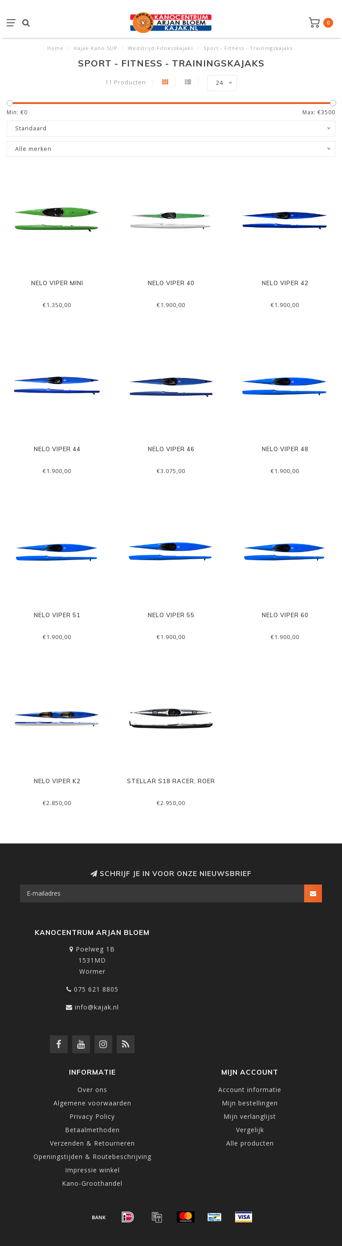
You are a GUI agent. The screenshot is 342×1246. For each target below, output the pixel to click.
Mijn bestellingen (250, 1103)
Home (55, 48)
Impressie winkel (92, 1170)
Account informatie (249, 1089)
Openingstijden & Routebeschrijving (92, 1156)
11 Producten (125, 82)
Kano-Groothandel (92, 1183)
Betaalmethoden (92, 1130)
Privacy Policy (92, 1116)
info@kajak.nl (97, 1007)
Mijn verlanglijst (250, 1116)
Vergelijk (250, 1130)
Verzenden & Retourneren (92, 1143)
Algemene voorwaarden (92, 1103)
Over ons (92, 1089)
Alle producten (250, 1143)
